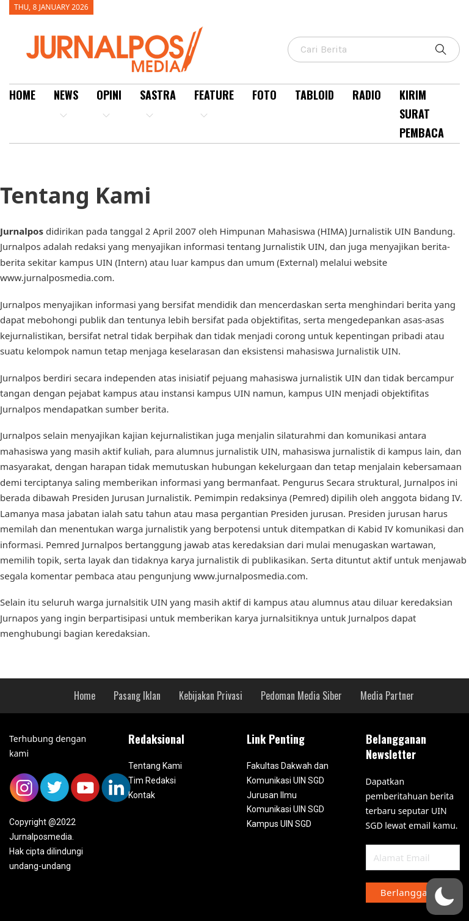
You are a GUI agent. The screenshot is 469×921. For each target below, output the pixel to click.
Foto (264, 95)
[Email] (413, 857)
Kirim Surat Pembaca (421, 113)
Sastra (158, 103)
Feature (214, 103)
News (66, 103)
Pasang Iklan (137, 695)
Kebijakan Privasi (210, 695)
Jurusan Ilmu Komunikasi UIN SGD (285, 802)
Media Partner (387, 695)
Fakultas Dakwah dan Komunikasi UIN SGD (288, 773)
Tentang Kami (155, 766)
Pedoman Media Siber (301, 695)
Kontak (141, 795)
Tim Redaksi (152, 780)
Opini (109, 103)
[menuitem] (22, 113)
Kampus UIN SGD (279, 824)
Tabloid (314, 95)
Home (22, 95)
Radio (366, 95)
